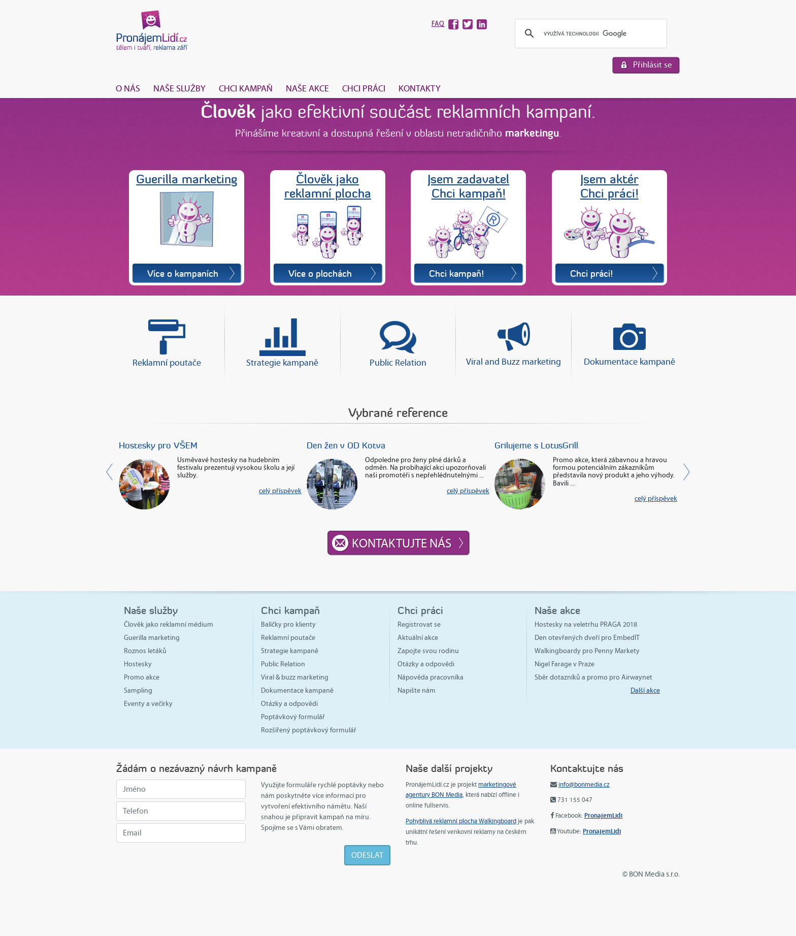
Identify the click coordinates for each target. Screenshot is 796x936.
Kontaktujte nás (401, 543)
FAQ (438, 23)
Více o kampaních (182, 273)
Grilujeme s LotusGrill (536, 445)
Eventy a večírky (148, 703)
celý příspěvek (280, 491)
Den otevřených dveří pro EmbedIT (587, 637)
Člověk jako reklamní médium (168, 624)
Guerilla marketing (186, 178)
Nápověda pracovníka (430, 677)
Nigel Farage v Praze (564, 664)
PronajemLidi (603, 815)
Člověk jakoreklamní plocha (327, 186)
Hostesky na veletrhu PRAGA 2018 (586, 624)
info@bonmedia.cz (584, 785)
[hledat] (589, 34)
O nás (128, 88)
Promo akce (141, 677)
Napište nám (416, 690)
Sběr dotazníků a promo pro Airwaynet (593, 677)
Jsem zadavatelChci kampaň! (468, 186)
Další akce (645, 690)
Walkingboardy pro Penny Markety (587, 651)
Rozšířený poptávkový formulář (308, 730)
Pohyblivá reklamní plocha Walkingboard (461, 821)
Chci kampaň (246, 88)
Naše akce (307, 88)
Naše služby (179, 88)
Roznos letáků (145, 651)
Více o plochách (320, 273)
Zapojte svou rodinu (428, 651)
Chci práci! (591, 273)
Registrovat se (419, 624)
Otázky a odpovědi (289, 703)
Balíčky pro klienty (288, 624)
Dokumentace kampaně (629, 361)
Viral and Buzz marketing (513, 361)
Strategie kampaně (282, 362)
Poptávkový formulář (293, 717)
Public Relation (398, 362)
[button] (648, 472)
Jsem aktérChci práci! (609, 186)
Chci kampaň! (456, 273)
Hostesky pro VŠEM (158, 445)
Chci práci (363, 88)
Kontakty (420, 88)
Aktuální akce (417, 637)
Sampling (138, 690)
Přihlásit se (652, 64)
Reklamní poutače (166, 362)
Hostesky (138, 664)
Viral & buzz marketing (294, 677)
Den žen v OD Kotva (346, 445)
